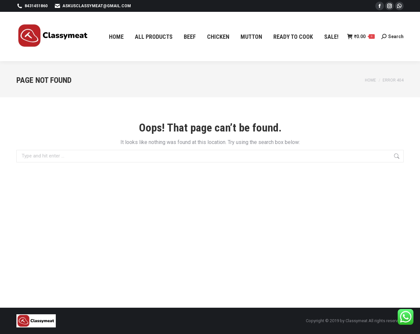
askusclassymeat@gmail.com (92, 6)
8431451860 (32, 6)
